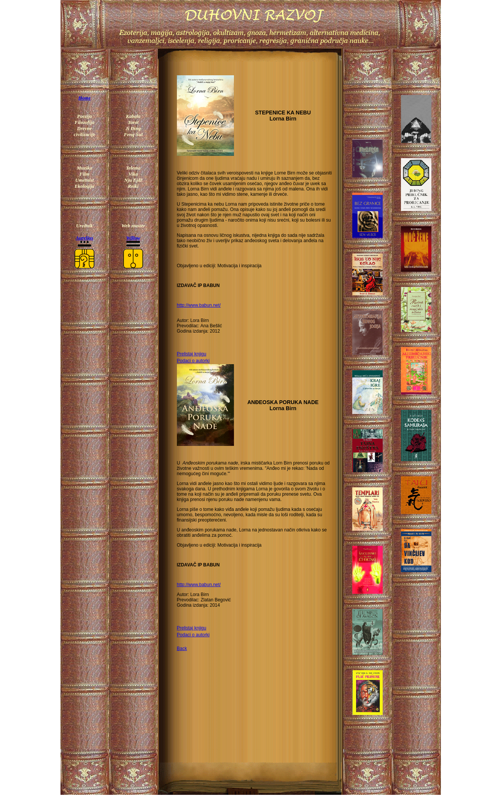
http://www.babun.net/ (199, 305)
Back (182, 648)
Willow (133, 238)
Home (84, 98)
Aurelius (84, 238)
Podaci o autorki (193, 360)
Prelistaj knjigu (191, 354)
